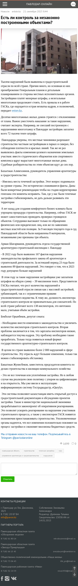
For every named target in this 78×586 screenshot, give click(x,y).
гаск (60, 451)
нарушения (48, 456)
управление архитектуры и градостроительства (20, 456)
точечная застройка (46, 451)
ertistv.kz (16, 11)
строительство (29, 451)
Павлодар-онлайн (39, 4)
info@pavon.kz (8, 517)
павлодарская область (10, 451)
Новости (5, 11)
